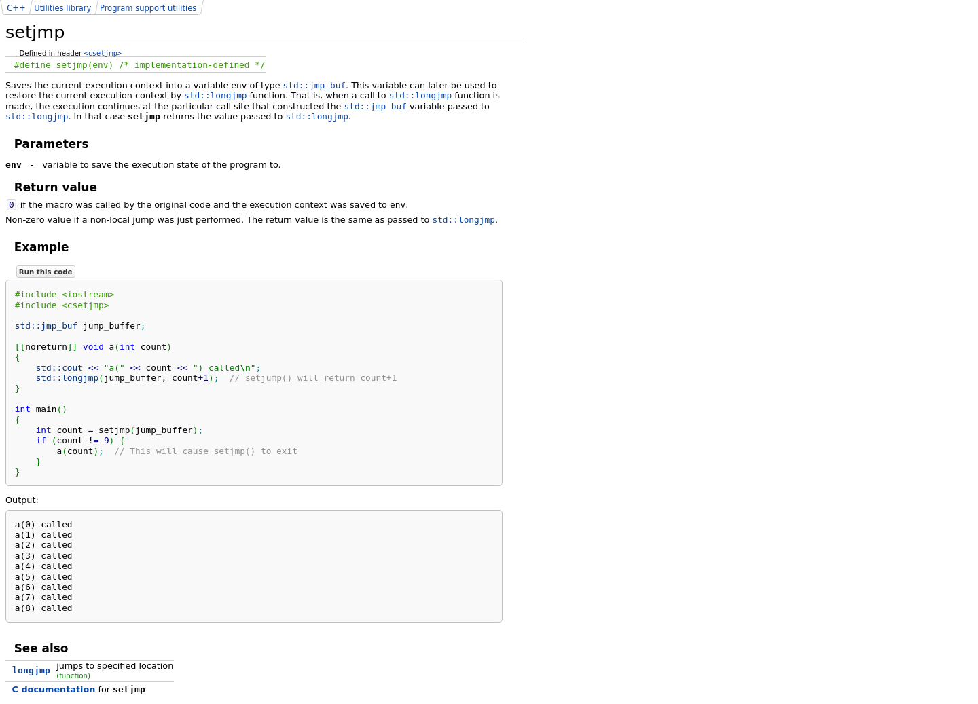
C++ (16, 8)
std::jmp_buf (314, 85)
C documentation (54, 689)
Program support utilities (148, 8)
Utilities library (62, 8)
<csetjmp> (103, 53)
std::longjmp (215, 95)
